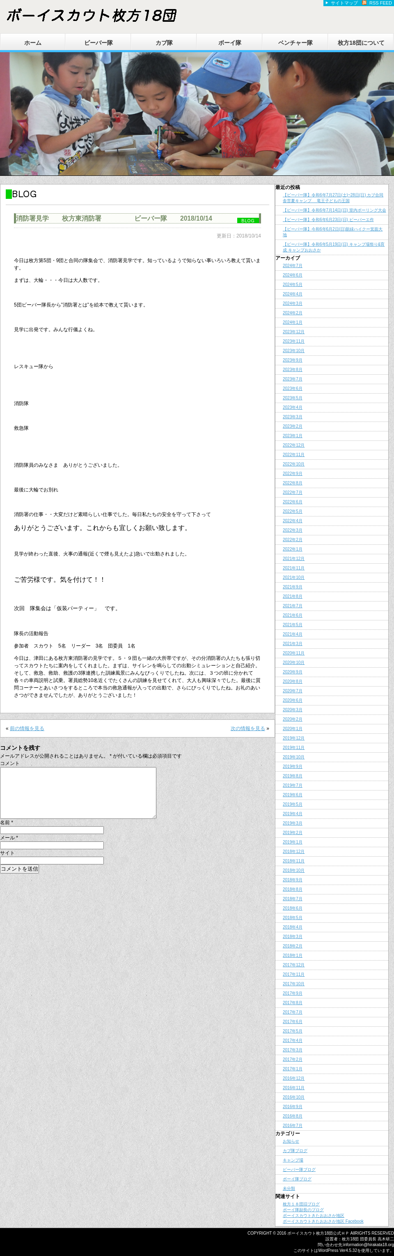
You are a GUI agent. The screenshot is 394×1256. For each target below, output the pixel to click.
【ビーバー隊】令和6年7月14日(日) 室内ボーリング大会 (334, 210)
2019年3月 (292, 823)
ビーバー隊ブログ (299, 1169)
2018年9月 (292, 880)
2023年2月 (292, 426)
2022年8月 (292, 483)
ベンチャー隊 (295, 42)
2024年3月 (292, 303)
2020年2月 (292, 719)
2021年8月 (292, 596)
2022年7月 (292, 492)
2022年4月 (292, 521)
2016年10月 (294, 1097)
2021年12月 (294, 558)
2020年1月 (292, 728)
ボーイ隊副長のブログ (303, 1210)
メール (9, 847)
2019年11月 (294, 747)
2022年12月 (294, 445)
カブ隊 (164, 42)
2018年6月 (292, 908)
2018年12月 (294, 851)
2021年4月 (292, 634)
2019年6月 (292, 795)
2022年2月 (292, 539)
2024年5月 (292, 284)
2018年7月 (292, 898)
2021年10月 (294, 577)
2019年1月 (292, 842)
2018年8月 (292, 889)
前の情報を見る (27, 728)
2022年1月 (292, 549)
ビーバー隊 (98, 42)
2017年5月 (292, 1031)
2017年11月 (294, 974)
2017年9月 (292, 993)
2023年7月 (292, 379)
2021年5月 (292, 624)
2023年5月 (292, 398)
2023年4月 (292, 407)
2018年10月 (294, 870)
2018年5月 (292, 917)
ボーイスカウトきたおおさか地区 (313, 1215)
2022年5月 (292, 511)
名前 (6, 832)
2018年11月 (294, 861)
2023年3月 (292, 417)
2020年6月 (292, 700)
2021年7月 (292, 606)
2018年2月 (292, 946)
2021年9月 (292, 587)
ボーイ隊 (229, 42)
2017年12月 (294, 965)
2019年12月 (294, 738)
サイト (7, 863)
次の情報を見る (248, 728)
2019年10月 (294, 757)
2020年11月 (294, 653)
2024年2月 (292, 313)
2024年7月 (292, 265)
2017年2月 (292, 1059)
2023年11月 (294, 341)
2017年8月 (292, 1002)
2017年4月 (292, 1040)
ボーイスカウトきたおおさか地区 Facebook (323, 1221)
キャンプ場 (293, 1160)
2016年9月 (292, 1106)
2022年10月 (294, 464)
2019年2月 (292, 832)
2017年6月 (292, 1021)
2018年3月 (292, 936)
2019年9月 (292, 766)
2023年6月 (292, 388)
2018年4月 (292, 927)
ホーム (32, 42)
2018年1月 (292, 955)
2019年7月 (292, 785)
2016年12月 (294, 1078)
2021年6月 (292, 615)
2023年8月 (292, 369)
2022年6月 (292, 502)
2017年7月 (292, 1012)
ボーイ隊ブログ (297, 1179)
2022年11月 (294, 454)
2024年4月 (292, 294)
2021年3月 (292, 643)
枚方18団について (361, 42)
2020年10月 (294, 662)
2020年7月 (292, 691)
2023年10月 (294, 350)
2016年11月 (294, 1087)
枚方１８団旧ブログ (301, 1204)
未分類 (289, 1188)
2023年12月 (294, 332)
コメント (10, 763)
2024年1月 (292, 322)
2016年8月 (292, 1116)
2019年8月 (292, 776)
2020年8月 (292, 681)
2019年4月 (292, 813)
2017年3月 (292, 1050)
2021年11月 (294, 568)
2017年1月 (292, 1069)
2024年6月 (292, 275)
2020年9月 (292, 672)
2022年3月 (292, 530)
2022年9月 (292, 473)
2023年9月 (292, 360)
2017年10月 (294, 984)
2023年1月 (292, 435)
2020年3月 (292, 710)
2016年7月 (292, 1125)
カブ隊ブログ (295, 1150)
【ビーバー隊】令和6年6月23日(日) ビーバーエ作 (328, 219)
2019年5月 (292, 804)
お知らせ (291, 1141)
